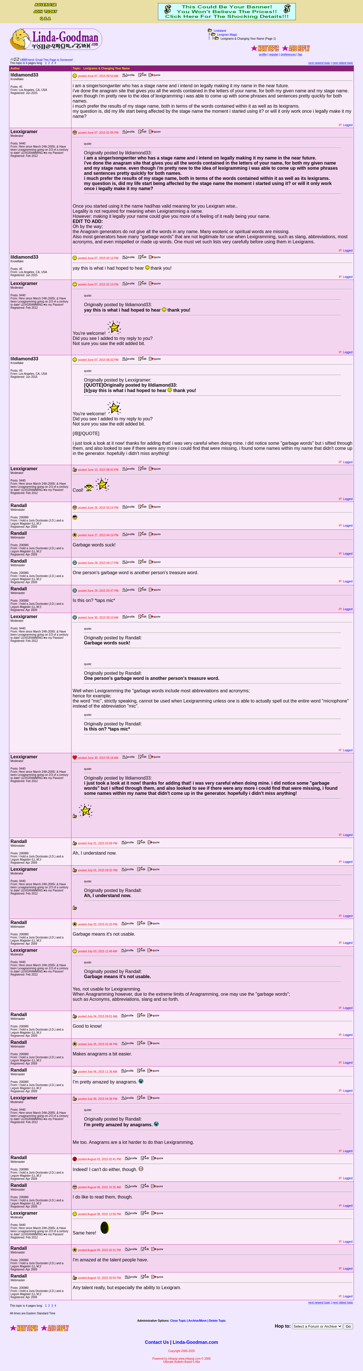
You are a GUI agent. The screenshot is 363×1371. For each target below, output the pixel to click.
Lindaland (220, 30)
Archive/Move (197, 1320)
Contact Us (157, 1342)
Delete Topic (217, 1320)
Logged (348, 125)
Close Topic (178, 1320)
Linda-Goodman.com (195, 1342)
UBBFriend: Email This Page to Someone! (46, 59)
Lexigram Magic (227, 34)
